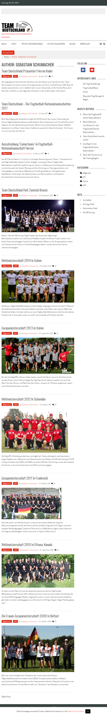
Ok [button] (88, 711)
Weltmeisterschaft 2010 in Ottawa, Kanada (27, 544)
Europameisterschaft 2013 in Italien (23, 327)
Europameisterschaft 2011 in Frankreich (25, 478)
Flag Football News (90, 88)
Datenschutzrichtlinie (76, 711)
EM (15, 76)
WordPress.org (89, 212)
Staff (14, 44)
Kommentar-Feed (90, 208)
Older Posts (6, 697)
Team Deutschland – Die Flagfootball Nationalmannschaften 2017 (36, 105)
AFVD (85, 92)
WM (15, 266)
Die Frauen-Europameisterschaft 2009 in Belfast (30, 615)
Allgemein (7, 76)
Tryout (85, 181)
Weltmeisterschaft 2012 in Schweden (24, 399)
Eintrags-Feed (88, 204)
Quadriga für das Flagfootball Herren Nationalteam (91, 147)
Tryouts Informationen (32, 44)
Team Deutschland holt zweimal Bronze (25, 190)
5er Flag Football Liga (91, 83)
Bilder (72, 44)
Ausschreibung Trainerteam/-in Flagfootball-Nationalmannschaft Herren (27, 146)
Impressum (85, 44)
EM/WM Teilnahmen (56, 44)
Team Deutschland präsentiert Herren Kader (27, 70)
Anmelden (87, 200)
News (4, 44)
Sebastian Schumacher (29, 76)
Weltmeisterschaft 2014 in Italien (22, 260)
